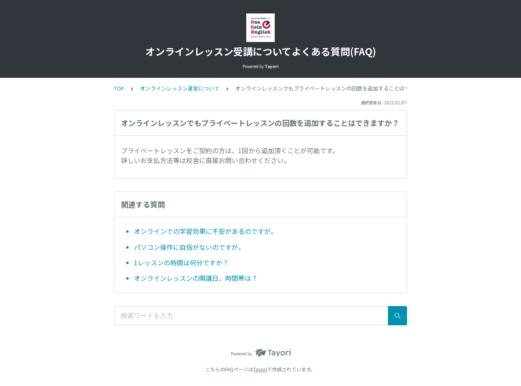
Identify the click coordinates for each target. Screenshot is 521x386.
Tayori (260, 369)
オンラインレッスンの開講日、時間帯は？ (196, 278)
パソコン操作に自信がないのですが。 (189, 247)
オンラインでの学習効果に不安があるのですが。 (205, 231)
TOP (119, 88)
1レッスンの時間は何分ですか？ (181, 262)
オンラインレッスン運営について (179, 88)
